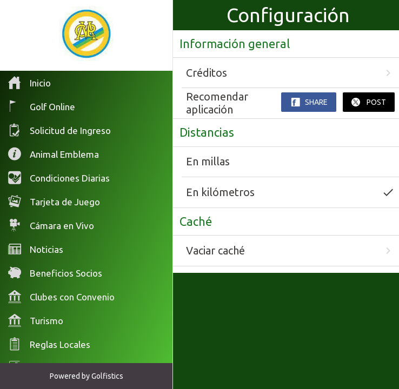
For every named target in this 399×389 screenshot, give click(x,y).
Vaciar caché (290, 250)
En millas (208, 161)
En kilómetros (290, 192)
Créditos (290, 72)
